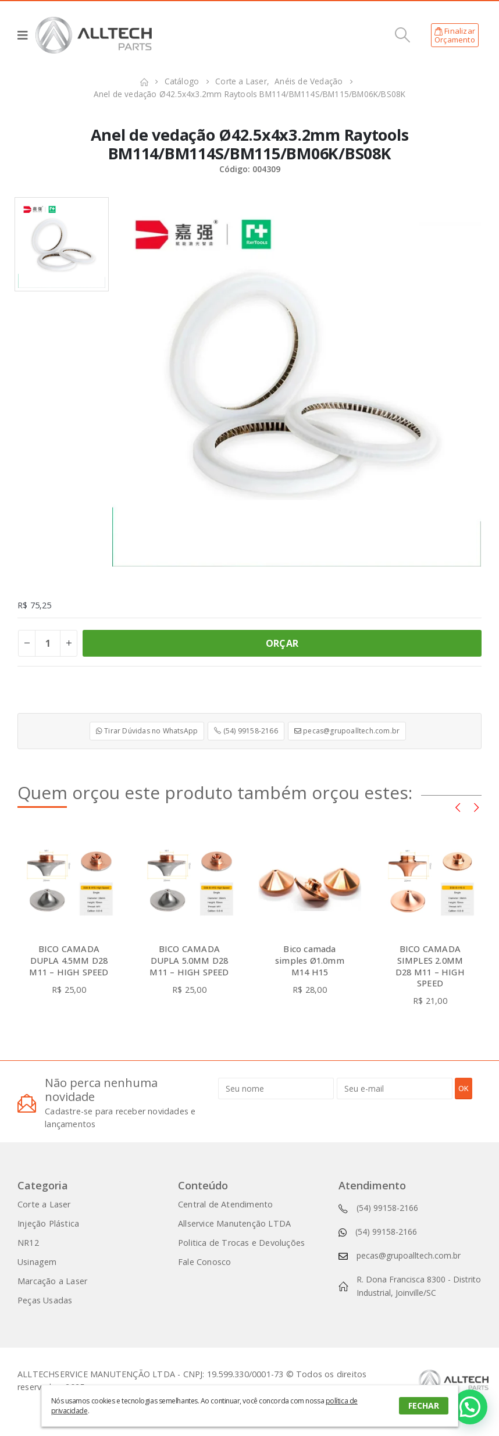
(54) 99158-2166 (245, 731)
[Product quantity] (47, 643)
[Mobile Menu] (26, 35)
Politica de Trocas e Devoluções (241, 1242)
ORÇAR (282, 643)
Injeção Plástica (48, 1223)
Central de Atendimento (225, 1204)
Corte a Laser (44, 1204)
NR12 (28, 1242)
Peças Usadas (44, 1300)
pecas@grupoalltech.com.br (347, 731)
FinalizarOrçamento (454, 35)
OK (463, 1088)
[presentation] (457, 806)
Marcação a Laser (52, 1281)
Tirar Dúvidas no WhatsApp (147, 731)
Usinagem (37, 1261)
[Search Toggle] (403, 34)
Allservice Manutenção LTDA (234, 1223)
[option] (62, 244)
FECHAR (423, 1405)
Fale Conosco (204, 1261)
